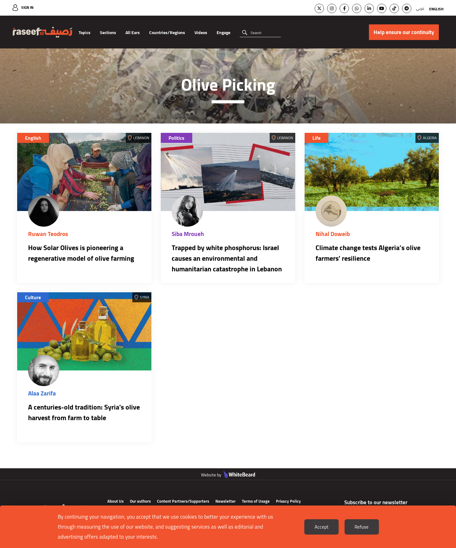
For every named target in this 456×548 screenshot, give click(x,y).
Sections (108, 32)
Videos (200, 32)
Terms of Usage (256, 501)
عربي (420, 8)
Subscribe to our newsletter (375, 502)
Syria (144, 297)
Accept (321, 526)
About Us (115, 501)
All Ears (132, 32)
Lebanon (141, 137)
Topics (85, 32)
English (436, 9)
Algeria (430, 137)
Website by (228, 475)
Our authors (140, 501)
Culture (33, 297)
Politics (176, 138)
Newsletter (225, 501)
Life (316, 138)
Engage (223, 32)
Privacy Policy (288, 501)
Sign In (27, 7)
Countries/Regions (167, 32)
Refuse (362, 526)
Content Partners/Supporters (183, 501)
